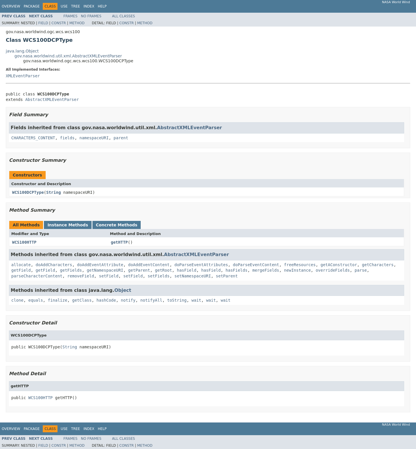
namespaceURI (94, 138)
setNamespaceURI (192, 276)
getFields (71, 270)
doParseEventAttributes (201, 264)
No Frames (91, 16)
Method (77, 23)
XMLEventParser (23, 76)
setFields (159, 276)
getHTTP (119, 242)
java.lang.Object (22, 51)
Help (102, 6)
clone (17, 300)
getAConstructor (339, 264)
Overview (11, 6)
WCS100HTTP (24, 242)
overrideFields (333, 270)
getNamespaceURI (105, 270)
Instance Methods (67, 225)
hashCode (106, 300)
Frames (71, 16)
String (53, 192)
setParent (227, 276)
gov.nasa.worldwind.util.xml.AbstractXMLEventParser (68, 56)
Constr (58, 23)
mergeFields (265, 270)
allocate (21, 264)
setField (108, 276)
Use (64, 6)
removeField (80, 276)
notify (128, 300)
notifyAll (151, 300)
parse (361, 270)
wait (196, 300)
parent (121, 138)
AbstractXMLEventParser (52, 99)
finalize (57, 300)
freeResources (300, 264)
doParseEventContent (256, 264)
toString (177, 300)
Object (122, 290)
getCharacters (378, 264)
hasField (186, 270)
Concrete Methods (117, 225)
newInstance (297, 270)
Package (32, 6)
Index (88, 6)
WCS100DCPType (28, 192)
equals (35, 300)
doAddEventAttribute (100, 264)
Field (43, 23)
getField (21, 270)
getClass (82, 300)
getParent (139, 270)
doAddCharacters (54, 264)
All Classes (123, 16)
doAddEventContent (149, 264)
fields (67, 138)
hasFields (237, 270)
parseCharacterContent (36, 276)
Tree (75, 6)
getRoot (163, 270)
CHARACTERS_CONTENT (33, 138)
